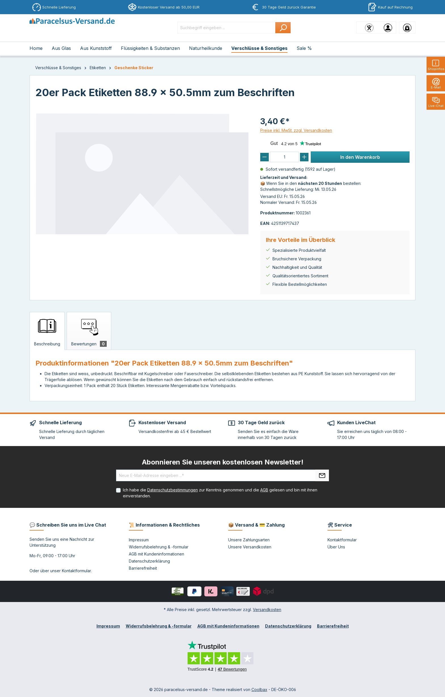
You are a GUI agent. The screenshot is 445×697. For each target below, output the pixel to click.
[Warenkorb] (407, 27)
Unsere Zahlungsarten (249, 539)
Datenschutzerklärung (149, 561)
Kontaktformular (76, 570)
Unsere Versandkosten (249, 546)
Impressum (139, 539)
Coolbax (259, 689)
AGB (264, 489)
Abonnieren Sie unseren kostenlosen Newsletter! (222, 462)
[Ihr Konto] (388, 27)
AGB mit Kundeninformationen (156, 554)
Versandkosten (267, 609)
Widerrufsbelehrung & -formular (158, 546)
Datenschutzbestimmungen (172, 489)
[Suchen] (283, 27)
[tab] (47, 331)
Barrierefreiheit (143, 568)
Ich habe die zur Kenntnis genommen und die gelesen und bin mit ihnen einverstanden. (220, 492)
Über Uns (336, 546)
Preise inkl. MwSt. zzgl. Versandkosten (296, 130)
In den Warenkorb (360, 157)
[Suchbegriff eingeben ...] (226, 27)
